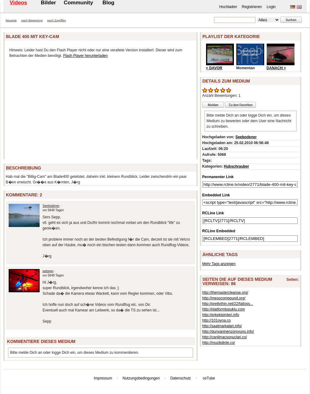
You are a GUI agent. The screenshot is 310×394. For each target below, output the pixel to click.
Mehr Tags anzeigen (219, 264)
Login (271, 7)
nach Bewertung (31, 20)
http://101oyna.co (216, 320)
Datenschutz (180, 378)
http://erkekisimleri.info (220, 315)
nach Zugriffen (56, 20)
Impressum (103, 378)
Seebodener (51, 206)
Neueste (11, 20)
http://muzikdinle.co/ (218, 342)
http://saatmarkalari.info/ (222, 326)
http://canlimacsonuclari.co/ (224, 337)
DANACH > (276, 68)
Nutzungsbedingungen (141, 378)
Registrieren (252, 7)
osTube (209, 378)
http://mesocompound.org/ (223, 298)
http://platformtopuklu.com (223, 309)
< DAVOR (214, 68)
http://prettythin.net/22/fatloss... (227, 304)
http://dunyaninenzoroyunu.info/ (228, 331)
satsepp (48, 271)
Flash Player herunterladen (85, 56)
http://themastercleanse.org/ (225, 292)
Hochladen (228, 7)
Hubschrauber (236, 166)
